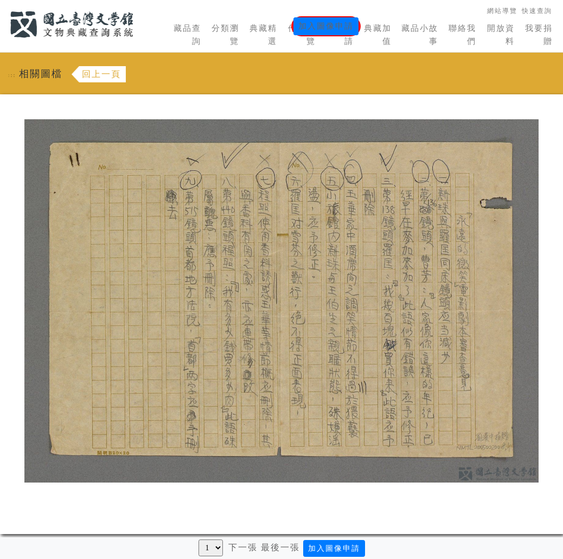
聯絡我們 (462, 35)
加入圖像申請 (326, 26)
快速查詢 (537, 11)
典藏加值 (378, 35)
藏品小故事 (419, 35)
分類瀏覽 (225, 35)
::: (4, 6)
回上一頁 (101, 74)
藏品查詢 (187, 35)
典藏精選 (263, 35)
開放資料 (501, 35)
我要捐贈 (539, 35)
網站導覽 (502, 11)
